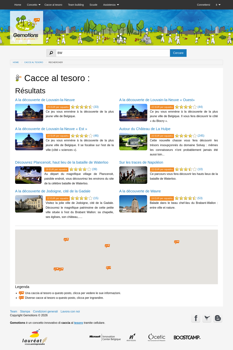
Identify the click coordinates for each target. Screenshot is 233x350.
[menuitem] (17, 4)
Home (17, 4)
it (216, 4)
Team (13, 311)
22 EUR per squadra (162, 107)
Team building (76, 4)
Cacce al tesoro (53, 4)
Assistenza (109, 4)
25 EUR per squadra (58, 107)
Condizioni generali (45, 311)
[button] (66, 240)
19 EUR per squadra (56, 169)
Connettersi (203, 4)
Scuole (93, 4)
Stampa (25, 311)
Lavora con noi (70, 311)
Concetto (32, 4)
